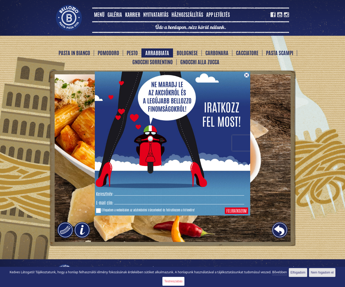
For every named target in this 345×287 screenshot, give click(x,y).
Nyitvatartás (155, 15)
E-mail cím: (104, 203)
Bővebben (279, 272)
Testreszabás (173, 281)
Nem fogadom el (322, 272)
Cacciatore (247, 53)
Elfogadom (298, 272)
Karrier (132, 15)
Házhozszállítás (187, 15)
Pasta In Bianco (74, 53)
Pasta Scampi (279, 53)
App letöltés (218, 15)
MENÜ (99, 15)
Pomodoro (108, 53)
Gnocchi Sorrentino (152, 62)
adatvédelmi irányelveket (147, 210)
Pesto (132, 53)
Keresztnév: (104, 194)
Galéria (114, 15)
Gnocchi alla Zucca (199, 62)
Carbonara (216, 53)
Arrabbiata (157, 53)
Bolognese (187, 53)
